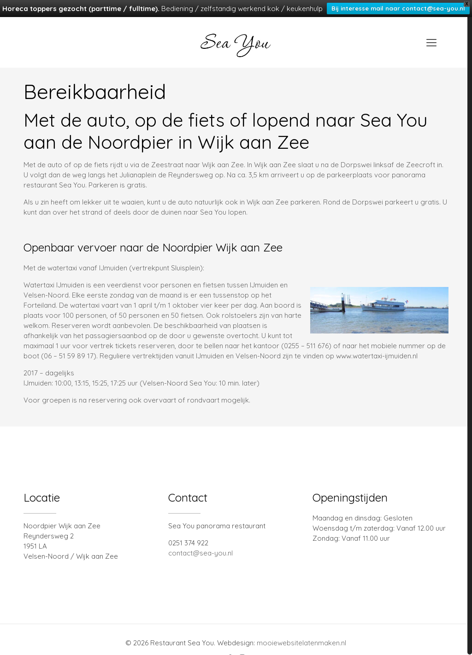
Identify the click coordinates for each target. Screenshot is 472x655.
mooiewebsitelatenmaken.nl (301, 630)
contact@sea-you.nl (200, 541)
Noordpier (130, 129)
